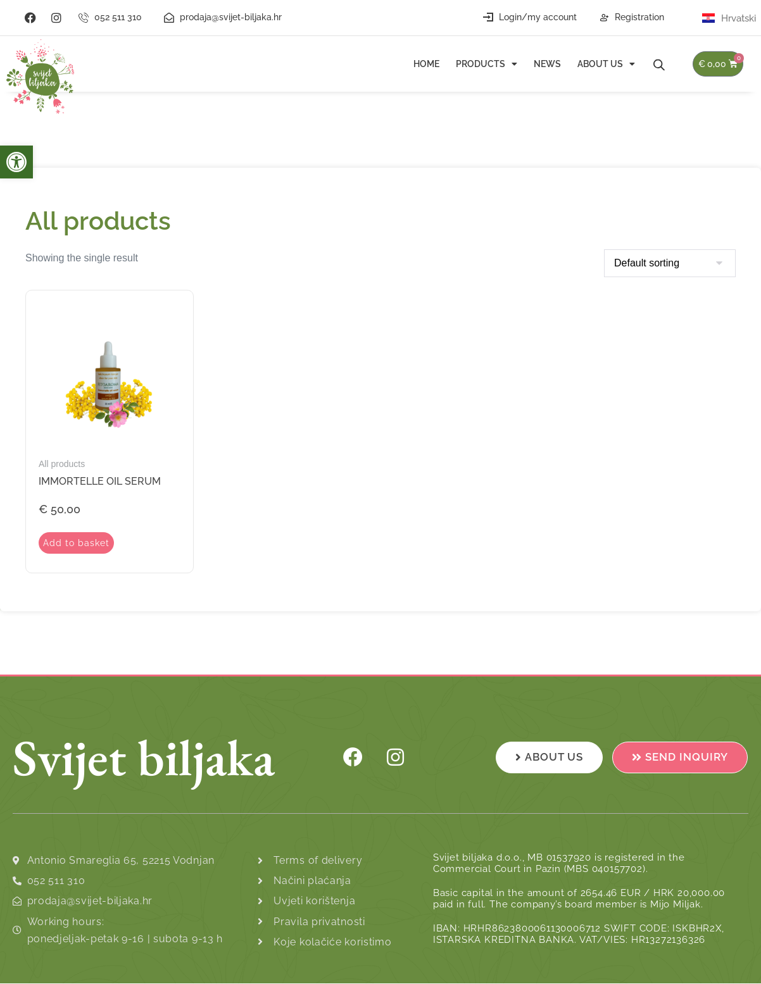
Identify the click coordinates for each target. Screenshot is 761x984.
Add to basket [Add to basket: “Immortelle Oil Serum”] (77, 543)
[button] (16, 162)
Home (426, 64)
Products (486, 64)
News (547, 64)
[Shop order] (670, 263)
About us (606, 64)
